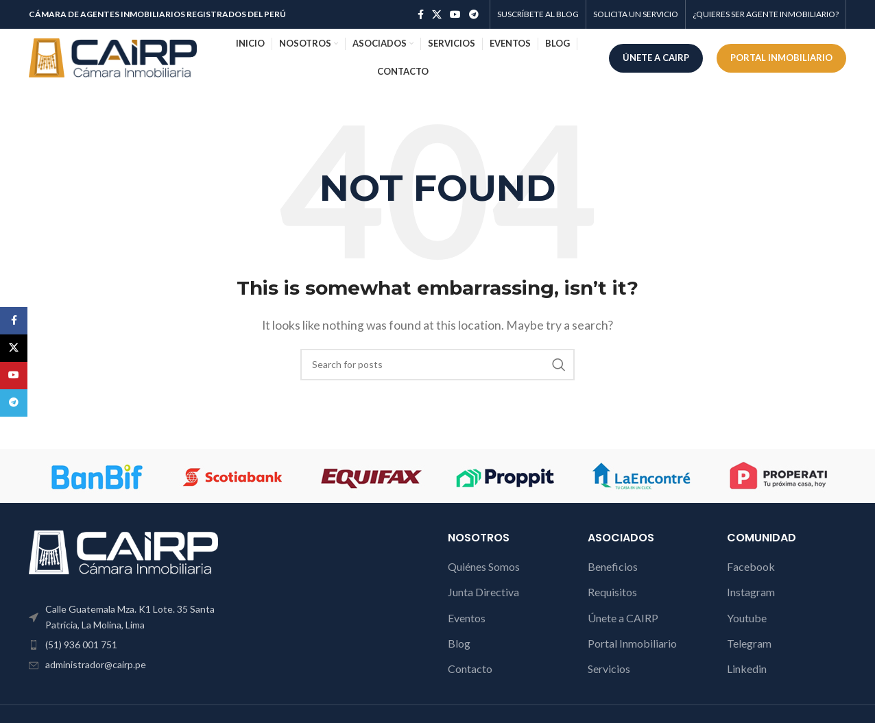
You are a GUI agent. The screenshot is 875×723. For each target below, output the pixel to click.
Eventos (467, 617)
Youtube (747, 617)
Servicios (609, 668)
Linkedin (747, 668)
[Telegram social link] (474, 14)
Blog (459, 643)
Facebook (751, 566)
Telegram (749, 643)
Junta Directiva (483, 591)
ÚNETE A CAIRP (656, 57)
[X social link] (437, 14)
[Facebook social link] (420, 14)
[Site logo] (113, 56)
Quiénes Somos (484, 566)
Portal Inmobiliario (632, 643)
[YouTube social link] (455, 14)
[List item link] (123, 644)
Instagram (751, 591)
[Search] (437, 364)
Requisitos (612, 591)
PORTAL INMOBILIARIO (781, 57)
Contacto (470, 668)
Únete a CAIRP (623, 617)
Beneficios (613, 566)
